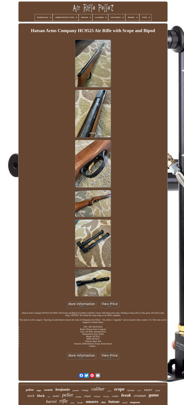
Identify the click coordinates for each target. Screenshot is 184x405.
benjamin (62, 389)
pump (72, 403)
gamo (154, 395)
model (56, 395)
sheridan (78, 397)
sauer (148, 390)
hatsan (113, 401)
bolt (49, 397)
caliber (98, 389)
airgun (87, 396)
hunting (106, 396)
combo (115, 396)
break (126, 395)
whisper (97, 396)
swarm (48, 390)
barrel (51, 401)
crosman (140, 395)
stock (30, 395)
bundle (80, 402)
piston (109, 391)
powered (75, 391)
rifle (63, 401)
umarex (92, 401)
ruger (39, 390)
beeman (131, 390)
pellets (30, 390)
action (157, 390)
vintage (85, 390)
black (41, 395)
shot (103, 402)
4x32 (139, 390)
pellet (67, 394)
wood (124, 402)
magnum (135, 402)
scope (119, 389)
